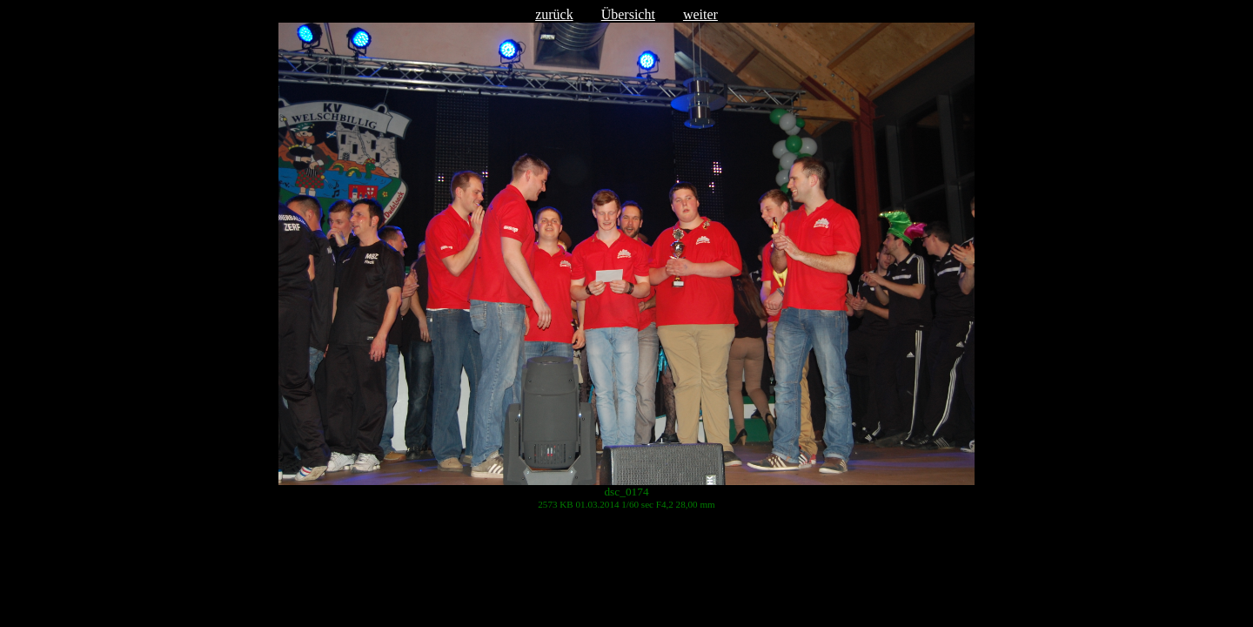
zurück (554, 14)
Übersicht (628, 14)
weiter (700, 14)
